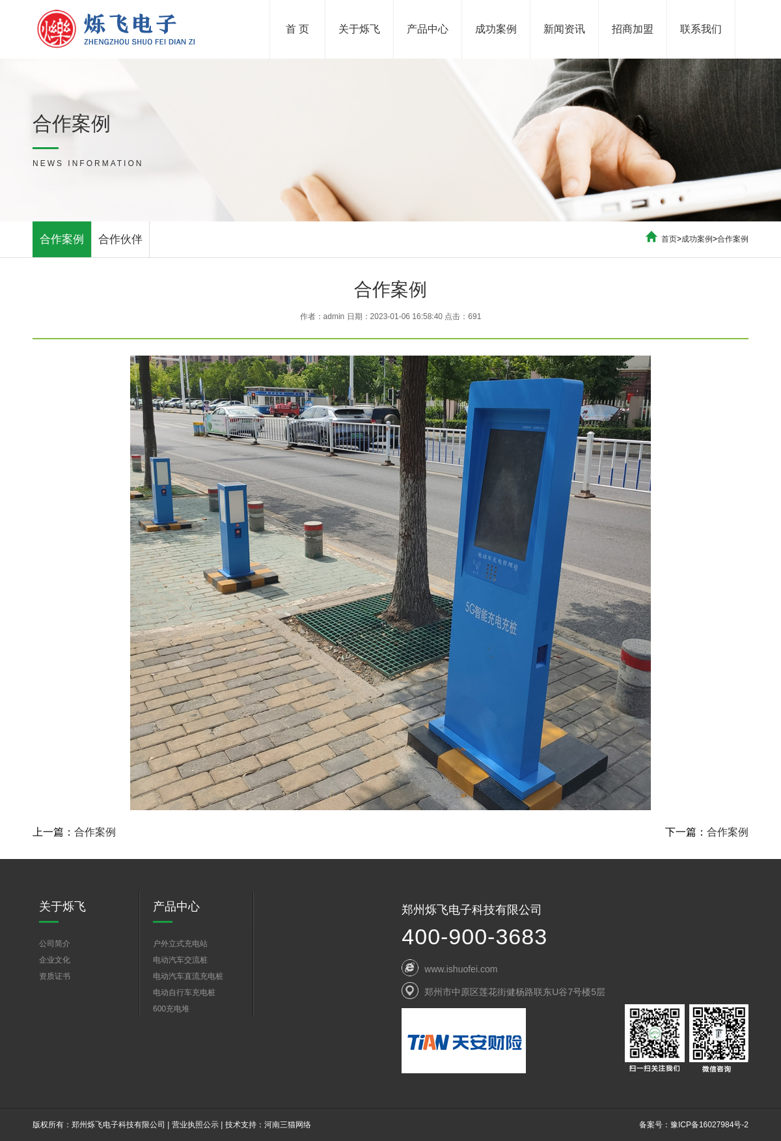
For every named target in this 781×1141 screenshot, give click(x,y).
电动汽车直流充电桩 (188, 976)
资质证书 (54, 976)
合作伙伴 (120, 239)
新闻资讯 (564, 29)
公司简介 (54, 943)
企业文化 (54, 960)
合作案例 (62, 239)
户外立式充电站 (180, 943)
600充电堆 (171, 1008)
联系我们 (701, 29)
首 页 (297, 29)
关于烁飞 (359, 29)
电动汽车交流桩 (180, 960)
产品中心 (427, 29)
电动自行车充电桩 (184, 992)
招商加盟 (632, 29)
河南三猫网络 (287, 1124)
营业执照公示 (195, 1124)
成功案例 (496, 29)
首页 (669, 239)
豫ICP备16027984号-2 (709, 1124)
